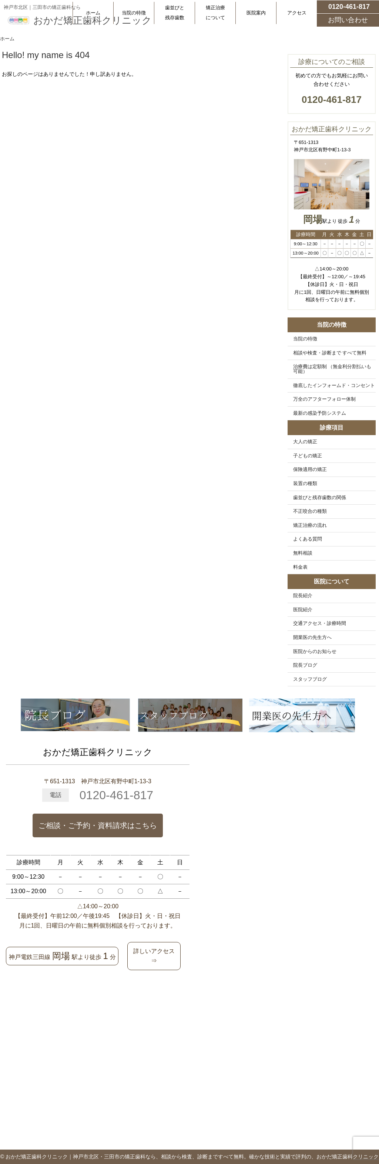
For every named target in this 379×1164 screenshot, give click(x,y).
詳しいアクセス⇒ (154, 956)
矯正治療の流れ (310, 525)
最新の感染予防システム (319, 413)
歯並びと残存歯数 (174, 12)
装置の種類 (305, 483)
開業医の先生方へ (312, 637)
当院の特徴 (134, 13)
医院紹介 (302, 609)
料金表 (300, 567)
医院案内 (256, 13)
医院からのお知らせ (314, 651)
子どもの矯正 (307, 455)
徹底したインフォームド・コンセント (334, 385)
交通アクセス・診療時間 (319, 623)
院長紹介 (302, 595)
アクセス (296, 13)
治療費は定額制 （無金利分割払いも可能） (332, 369)
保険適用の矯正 (310, 469)
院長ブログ (305, 665)
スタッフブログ (310, 679)
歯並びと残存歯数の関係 (319, 497)
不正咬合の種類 (310, 511)
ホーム (93, 13)
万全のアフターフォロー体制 (324, 399)
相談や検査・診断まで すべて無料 (330, 353)
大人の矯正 (305, 441)
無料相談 (302, 553)
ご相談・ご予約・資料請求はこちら (97, 825)
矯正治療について (215, 12)
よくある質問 (307, 539)
